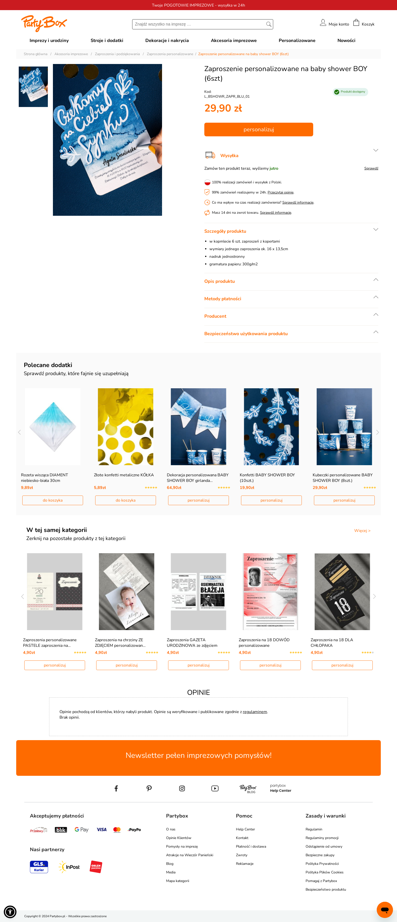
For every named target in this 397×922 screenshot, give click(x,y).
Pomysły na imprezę (182, 846)
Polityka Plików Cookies (325, 872)
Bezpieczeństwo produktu (326, 889)
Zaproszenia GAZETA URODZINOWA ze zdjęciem (192, 642)
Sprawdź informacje (297, 202)
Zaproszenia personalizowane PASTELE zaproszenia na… (50, 642)
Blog (169, 863)
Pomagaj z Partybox (321, 880)
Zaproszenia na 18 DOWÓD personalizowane (264, 642)
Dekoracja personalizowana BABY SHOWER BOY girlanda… (198, 477)
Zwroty (241, 855)
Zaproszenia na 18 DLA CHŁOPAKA (332, 642)
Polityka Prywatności (322, 863)
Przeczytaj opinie (280, 192)
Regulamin (314, 829)
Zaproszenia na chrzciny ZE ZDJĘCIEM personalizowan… (120, 642)
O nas (170, 829)
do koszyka (53, 500)
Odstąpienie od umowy (324, 846)
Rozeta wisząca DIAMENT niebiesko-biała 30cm (44, 477)
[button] (10, 912)
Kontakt (242, 837)
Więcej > (362, 530)
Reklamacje (244, 863)
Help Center (245, 829)
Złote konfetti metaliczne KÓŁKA (124, 475)
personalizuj (259, 129)
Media (170, 872)
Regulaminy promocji (322, 837)
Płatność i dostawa (251, 846)
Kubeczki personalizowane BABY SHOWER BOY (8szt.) (343, 477)
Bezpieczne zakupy (320, 855)
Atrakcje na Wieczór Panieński (189, 855)
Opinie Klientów (178, 837)
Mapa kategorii (177, 880)
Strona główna (35, 54)
